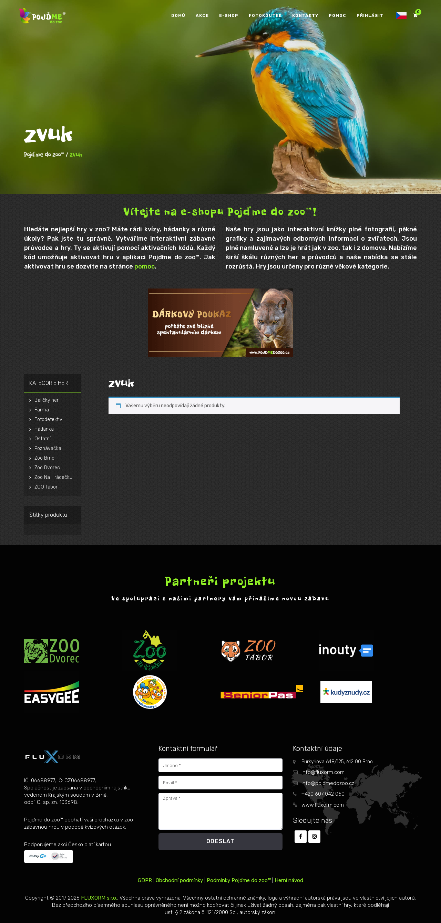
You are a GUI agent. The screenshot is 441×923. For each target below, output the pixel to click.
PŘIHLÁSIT (370, 15)
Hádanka (44, 429)
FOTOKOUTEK (265, 15)
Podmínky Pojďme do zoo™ (239, 880)
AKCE (202, 15)
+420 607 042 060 (323, 794)
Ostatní (42, 439)
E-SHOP (228, 15)
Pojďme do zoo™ (44, 154)
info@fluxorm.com (323, 772)
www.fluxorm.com (322, 805)
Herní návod (289, 880)
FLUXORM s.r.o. (99, 898)
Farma (41, 410)
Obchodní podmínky (179, 880)
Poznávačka (47, 448)
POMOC (337, 15)
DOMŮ (178, 15)
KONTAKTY (305, 15)
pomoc (144, 266)
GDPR (145, 880)
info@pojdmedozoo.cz (327, 783)
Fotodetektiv (48, 419)
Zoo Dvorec (47, 468)
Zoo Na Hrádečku (53, 477)
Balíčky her (46, 400)
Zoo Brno (44, 458)
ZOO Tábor (46, 487)
